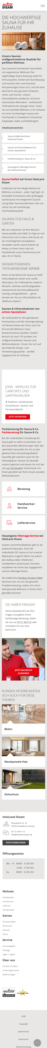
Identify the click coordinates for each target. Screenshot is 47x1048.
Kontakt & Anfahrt (10, 966)
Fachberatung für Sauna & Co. (22, 158)
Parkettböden (8, 897)
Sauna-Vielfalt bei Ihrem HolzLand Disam (19, 138)
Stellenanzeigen (9, 974)
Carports (6, 930)
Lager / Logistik (9, 954)
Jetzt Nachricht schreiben (23, 672)
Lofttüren (7, 905)
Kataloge (6, 950)
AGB (24, 1016)
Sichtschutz (7, 926)
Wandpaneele (8, 910)
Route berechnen (15, 842)
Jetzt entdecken (17, 416)
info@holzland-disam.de (21, 834)
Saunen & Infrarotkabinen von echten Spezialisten (22, 149)
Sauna (5, 934)
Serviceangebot (9, 946)
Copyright (23, 1024)
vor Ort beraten (14, 468)
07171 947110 (24, 622)
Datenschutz (23, 1031)
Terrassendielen (9, 921)
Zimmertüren (8, 901)
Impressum (23, 1039)
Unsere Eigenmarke (11, 970)
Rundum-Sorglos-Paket (30, 577)
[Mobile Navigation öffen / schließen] (42, 5)
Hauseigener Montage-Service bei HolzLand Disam (22, 168)
